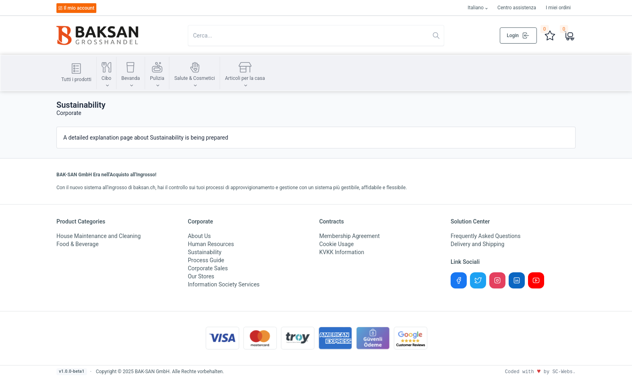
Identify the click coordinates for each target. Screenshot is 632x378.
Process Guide (206, 260)
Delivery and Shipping (477, 244)
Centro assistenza (516, 7)
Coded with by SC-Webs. (540, 372)
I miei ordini (558, 7)
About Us (199, 236)
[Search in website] (316, 35)
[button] (106, 73)
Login (518, 35)
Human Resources (211, 244)
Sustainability (204, 252)
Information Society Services (224, 284)
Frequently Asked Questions (486, 236)
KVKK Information (341, 252)
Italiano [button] (476, 7)
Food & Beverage (77, 244)
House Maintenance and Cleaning (98, 236)
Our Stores (201, 276)
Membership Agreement (349, 236)
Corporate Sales (208, 268)
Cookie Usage (336, 244)
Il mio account (76, 8)
